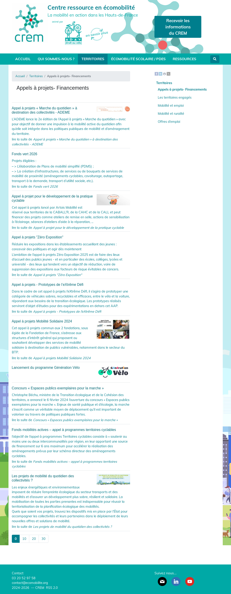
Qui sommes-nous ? (56, 59)
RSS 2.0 (51, 588)
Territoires (92, 59)
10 (24, 539)
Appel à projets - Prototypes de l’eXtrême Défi (47, 284)
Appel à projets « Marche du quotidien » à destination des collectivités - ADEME (71, 110)
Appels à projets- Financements (182, 89)
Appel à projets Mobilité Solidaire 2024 (71, 321)
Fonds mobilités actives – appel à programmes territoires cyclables (64, 430)
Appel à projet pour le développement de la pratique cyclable (71, 198)
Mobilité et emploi (171, 106)
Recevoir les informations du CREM (178, 27)
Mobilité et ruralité (171, 114)
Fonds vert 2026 (24, 154)
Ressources (184, 59)
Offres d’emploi (169, 122)
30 (44, 539)
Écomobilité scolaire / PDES (138, 59)
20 (34, 539)
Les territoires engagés (174, 97)
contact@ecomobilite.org (30, 583)
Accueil (23, 59)
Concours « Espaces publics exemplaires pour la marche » (58, 388)
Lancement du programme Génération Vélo (71, 367)
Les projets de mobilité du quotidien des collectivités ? (71, 478)
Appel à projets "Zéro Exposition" (37, 237)
